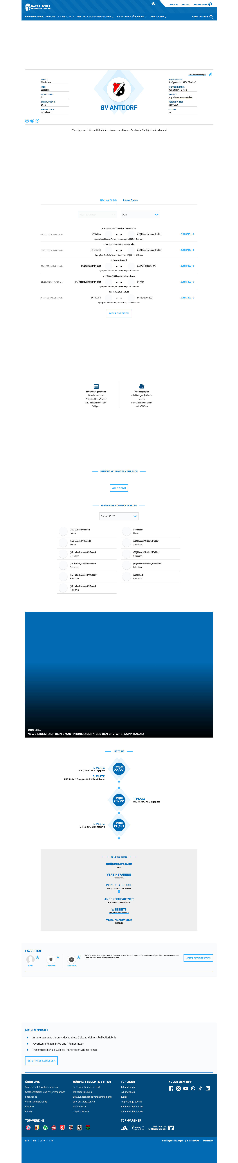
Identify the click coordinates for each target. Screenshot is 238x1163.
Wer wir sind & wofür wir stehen (42, 1086)
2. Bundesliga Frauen (132, 1111)
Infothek (185, 4)
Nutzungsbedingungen (173, 1141)
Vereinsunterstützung (36, 1101)
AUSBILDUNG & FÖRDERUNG (132, 16)
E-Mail (184, 89)
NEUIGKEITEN (66, 16)
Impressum (208, 1141)
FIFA (51, 1141)
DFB (34, 1141)
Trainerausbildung (82, 1091)
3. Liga (124, 1096)
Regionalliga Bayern (131, 1101)
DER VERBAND (158, 16)
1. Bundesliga (128, 1086)
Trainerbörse (79, 1106)
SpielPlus (173, 4)
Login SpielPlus (81, 1111)
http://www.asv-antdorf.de (180, 97)
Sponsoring (31, 1096)
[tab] (108, 201)
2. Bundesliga (128, 1091)
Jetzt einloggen (200, 4)
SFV (27, 1141)
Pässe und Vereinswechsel (86, 1086)
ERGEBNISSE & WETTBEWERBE (40, 16)
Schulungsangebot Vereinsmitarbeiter (92, 1096)
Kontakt (29, 1111)
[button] (27, 120)
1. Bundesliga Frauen (132, 1106)
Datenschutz (193, 1141)
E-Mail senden (124, 902)
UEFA (42, 1141)
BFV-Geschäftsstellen (84, 1101)
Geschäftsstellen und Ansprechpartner (45, 1091)
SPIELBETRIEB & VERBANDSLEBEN (95, 16)
